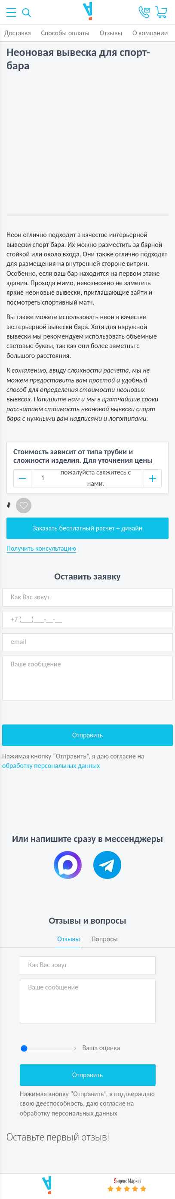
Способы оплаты (65, 33)
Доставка (17, 33)
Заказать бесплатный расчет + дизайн (88, 528)
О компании (150, 33)
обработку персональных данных (51, 765)
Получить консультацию (41, 548)
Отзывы (111, 33)
